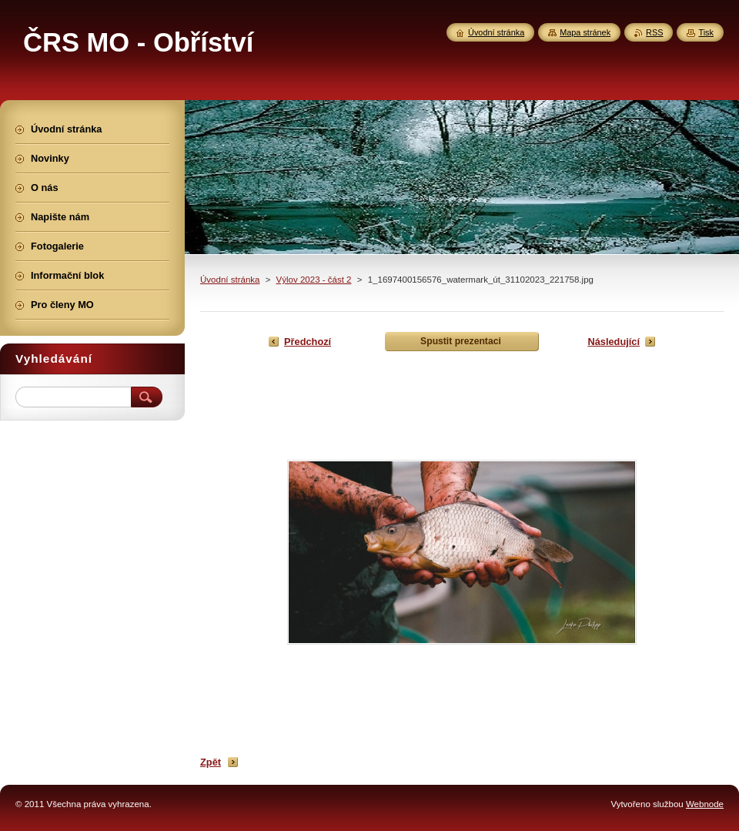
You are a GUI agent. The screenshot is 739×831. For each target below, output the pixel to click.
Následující (613, 341)
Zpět (210, 762)
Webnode (705, 804)
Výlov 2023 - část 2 (314, 279)
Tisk (706, 32)
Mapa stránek (585, 32)
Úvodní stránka (229, 279)
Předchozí (307, 341)
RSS (654, 32)
